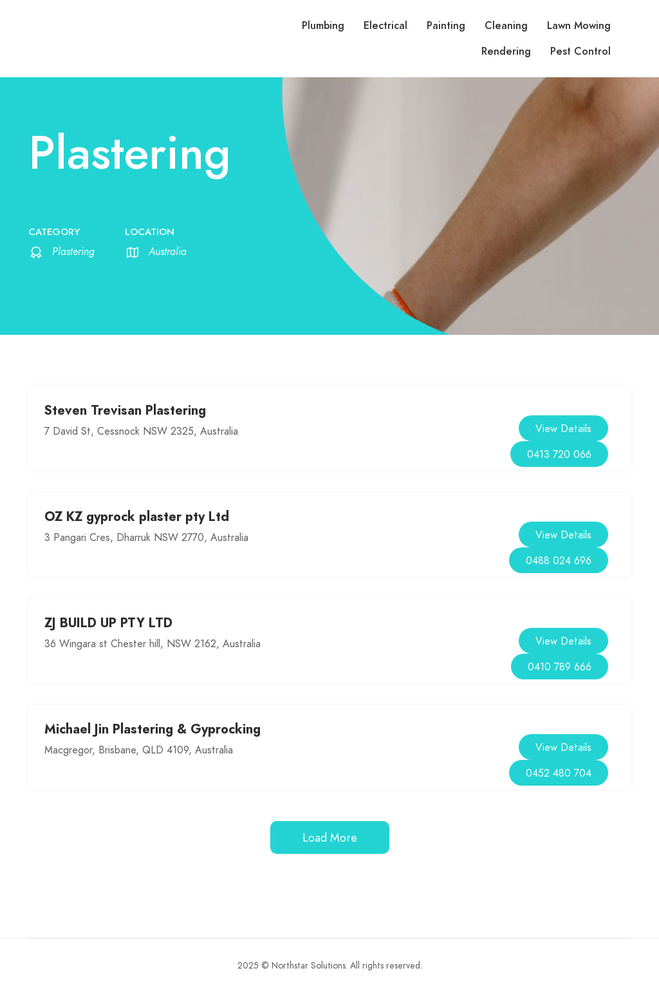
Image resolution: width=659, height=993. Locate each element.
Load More (329, 837)
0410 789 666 (559, 667)
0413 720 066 (559, 455)
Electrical (385, 26)
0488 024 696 (558, 561)
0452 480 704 (558, 773)
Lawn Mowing (579, 26)
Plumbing (323, 26)
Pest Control (580, 51)
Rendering (506, 51)
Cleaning (506, 26)
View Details (563, 429)
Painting (446, 26)
